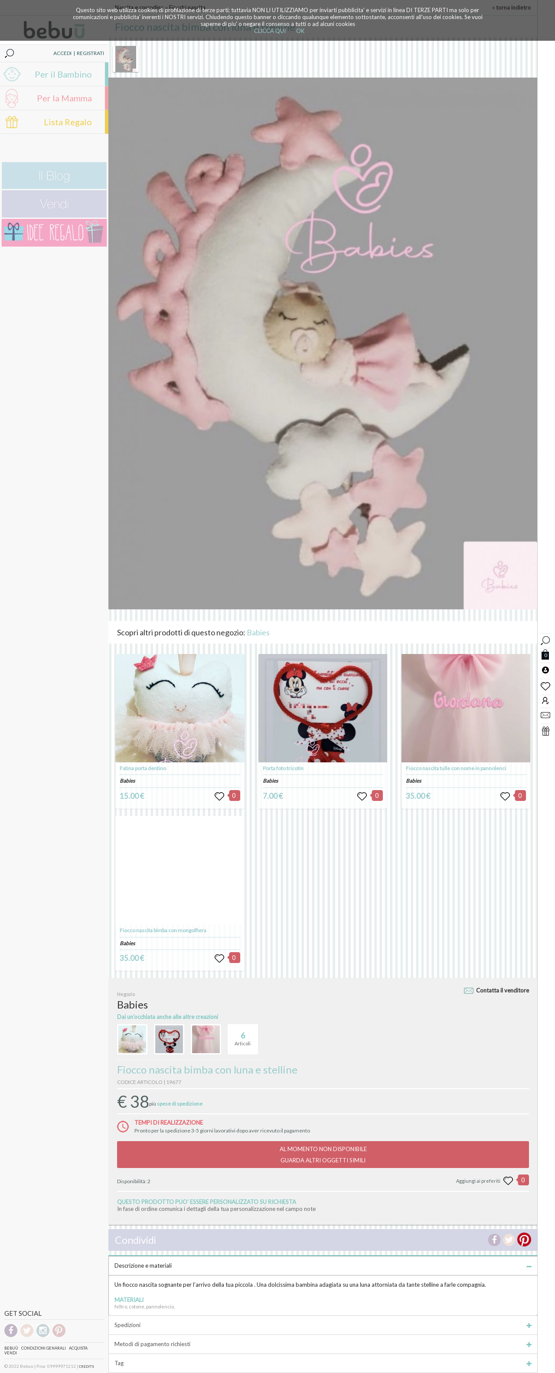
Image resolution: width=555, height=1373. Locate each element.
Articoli (243, 1035)
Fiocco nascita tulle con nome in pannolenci (456, 768)
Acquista (78, 1348)
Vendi (10, 1352)
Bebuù (11, 1348)
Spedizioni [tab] (323, 1324)
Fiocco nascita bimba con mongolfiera (163, 930)
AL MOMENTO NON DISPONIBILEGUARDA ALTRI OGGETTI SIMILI (323, 1154)
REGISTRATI (90, 53)
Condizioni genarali (43, 1348)
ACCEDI (62, 53)
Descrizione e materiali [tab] (323, 1265)
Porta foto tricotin (283, 768)
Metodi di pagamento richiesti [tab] (323, 1343)
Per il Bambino (63, 74)
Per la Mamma (64, 98)
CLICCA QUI (270, 30)
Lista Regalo (68, 122)
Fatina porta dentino (143, 768)
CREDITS (86, 1366)
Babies (258, 632)
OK (300, 30)
